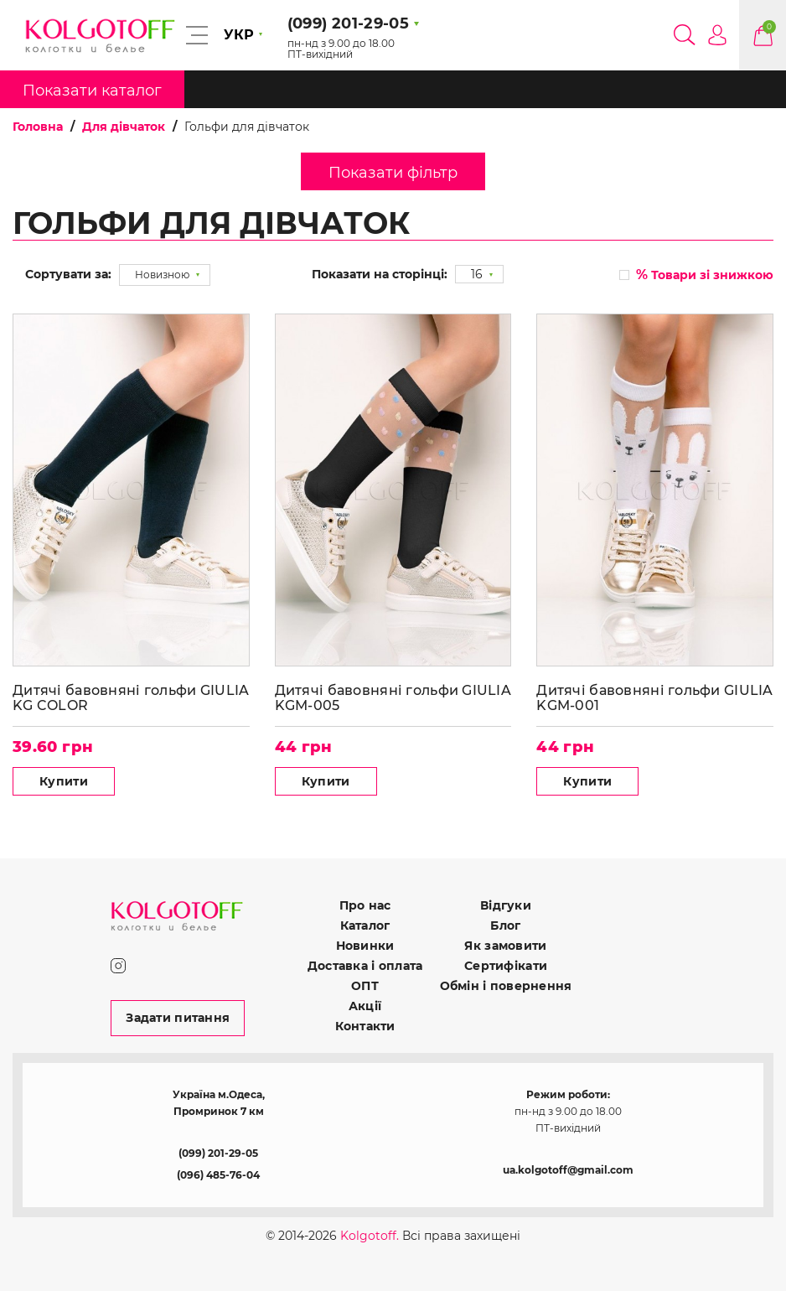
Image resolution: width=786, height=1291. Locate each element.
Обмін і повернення (506, 985)
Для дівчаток (123, 126)
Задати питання (178, 1017)
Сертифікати (505, 965)
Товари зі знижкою (704, 275)
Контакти (365, 1026)
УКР (239, 35)
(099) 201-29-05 (218, 1153)
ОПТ (365, 985)
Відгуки (505, 905)
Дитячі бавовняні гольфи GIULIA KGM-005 (393, 698)
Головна (38, 126)
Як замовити (505, 945)
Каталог (365, 925)
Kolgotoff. (369, 1235)
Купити (63, 781)
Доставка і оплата (365, 965)
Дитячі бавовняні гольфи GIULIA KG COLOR (131, 698)
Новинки (365, 945)
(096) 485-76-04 (218, 1175)
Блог (505, 925)
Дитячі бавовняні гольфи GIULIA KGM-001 (654, 698)
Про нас (365, 905)
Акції (365, 1006)
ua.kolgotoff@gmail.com (568, 1170)
